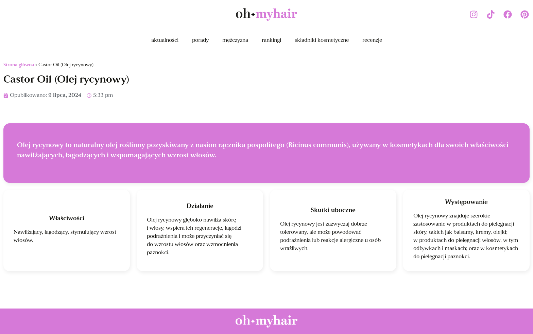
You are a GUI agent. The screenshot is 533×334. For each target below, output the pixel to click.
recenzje (372, 40)
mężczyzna (235, 40)
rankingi (271, 40)
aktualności (164, 40)
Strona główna (18, 65)
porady (200, 40)
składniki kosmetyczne (322, 40)
